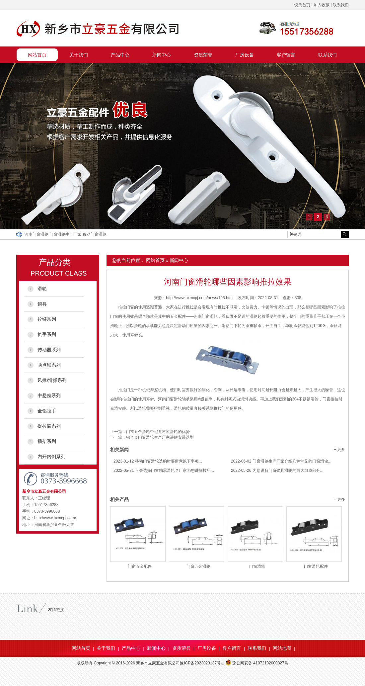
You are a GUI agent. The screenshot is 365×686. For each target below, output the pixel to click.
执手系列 (46, 334)
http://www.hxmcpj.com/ (55, 518)
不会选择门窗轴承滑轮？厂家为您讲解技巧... (163, 470)
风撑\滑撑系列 (52, 380)
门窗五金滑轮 (198, 566)
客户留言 (286, 54)
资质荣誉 (203, 54)
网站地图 (282, 648)
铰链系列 (46, 319)
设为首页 (302, 5)
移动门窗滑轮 (95, 234)
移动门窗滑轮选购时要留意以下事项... (157, 461)
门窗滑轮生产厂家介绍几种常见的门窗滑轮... (281, 461)
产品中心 (120, 54)
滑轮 (42, 288)
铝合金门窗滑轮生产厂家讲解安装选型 (160, 437)
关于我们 (78, 54)
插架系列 (46, 441)
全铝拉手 (46, 410)
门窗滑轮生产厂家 (65, 234)
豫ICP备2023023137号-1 (202, 663)
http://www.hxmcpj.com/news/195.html (199, 298)
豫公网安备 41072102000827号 (256, 663)
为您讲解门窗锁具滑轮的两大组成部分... (277, 470)
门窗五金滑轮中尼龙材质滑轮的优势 (158, 431)
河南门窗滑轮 (37, 234)
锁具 (42, 303)
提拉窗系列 (49, 426)
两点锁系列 (49, 365)
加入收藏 (321, 5)
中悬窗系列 (49, 395)
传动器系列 (49, 349)
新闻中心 (161, 54)
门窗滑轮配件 (316, 566)
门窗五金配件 (140, 566)
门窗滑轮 (257, 566)
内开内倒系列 (51, 456)
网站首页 (37, 54)
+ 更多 (339, 449)
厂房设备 (244, 54)
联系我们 (341, 5)
